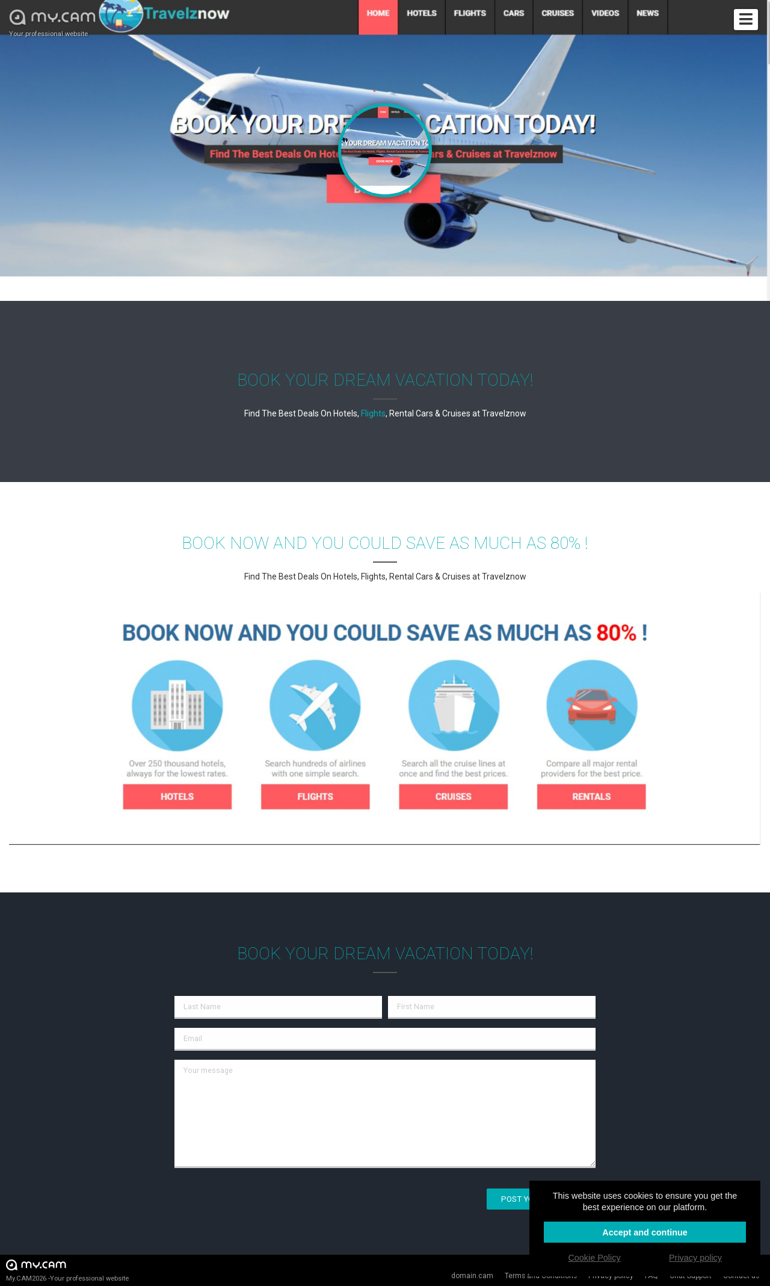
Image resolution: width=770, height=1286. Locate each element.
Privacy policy (695, 1258)
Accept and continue (645, 1232)
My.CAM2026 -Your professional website (67, 1270)
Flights (373, 413)
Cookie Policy (594, 1258)
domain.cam (472, 1276)
